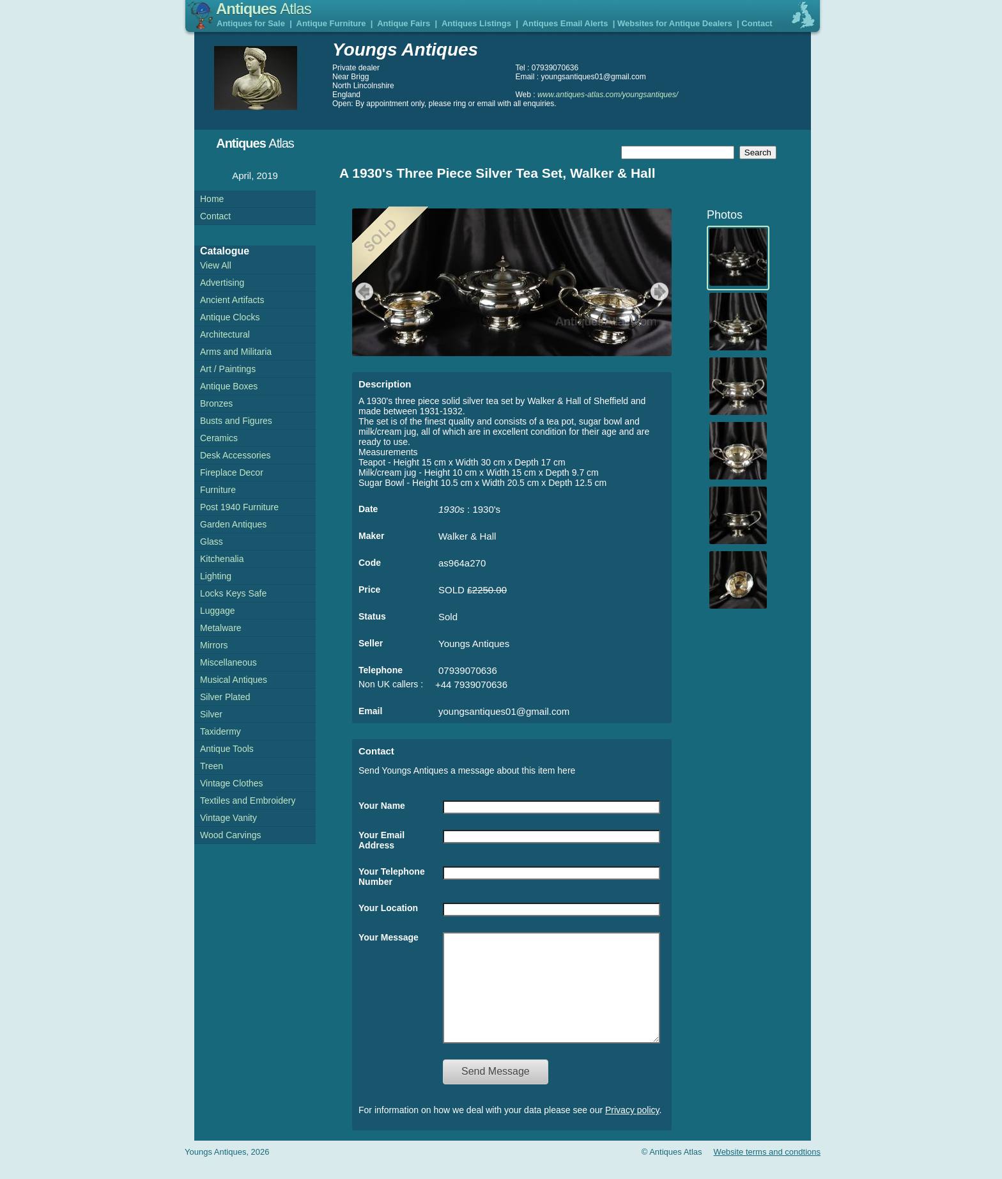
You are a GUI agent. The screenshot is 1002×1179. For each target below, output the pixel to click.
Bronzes (216, 403)
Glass (211, 541)
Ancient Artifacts (232, 300)
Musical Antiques (233, 680)
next (661, 292)
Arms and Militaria (236, 352)
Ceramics (219, 438)
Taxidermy (220, 731)
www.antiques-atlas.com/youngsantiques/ (607, 94)
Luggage (217, 610)
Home (212, 199)
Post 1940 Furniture (239, 507)
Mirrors (214, 645)
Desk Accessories (235, 455)
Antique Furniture (331, 23)
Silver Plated (225, 697)
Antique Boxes (229, 386)
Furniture (218, 490)
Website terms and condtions (767, 1171)
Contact (756, 23)
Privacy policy (632, 1129)
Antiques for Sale (251, 23)
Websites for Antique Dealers (674, 23)
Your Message (388, 937)
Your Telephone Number (391, 876)
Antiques (263, 8)
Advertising (222, 282)
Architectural (225, 334)
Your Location (388, 908)
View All (215, 265)
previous (362, 292)
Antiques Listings (476, 23)
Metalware (221, 628)
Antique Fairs (403, 23)
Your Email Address (381, 840)
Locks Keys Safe (233, 593)
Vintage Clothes (231, 783)
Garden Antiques (233, 524)
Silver (211, 714)
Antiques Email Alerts (565, 23)
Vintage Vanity (228, 818)
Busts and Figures (236, 421)
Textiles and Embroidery (247, 800)
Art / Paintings (228, 369)
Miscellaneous (228, 662)
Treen (211, 766)
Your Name (381, 805)
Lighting (215, 576)
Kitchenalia (222, 559)
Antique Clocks (229, 317)
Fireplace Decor (231, 472)
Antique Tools (227, 749)
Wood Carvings (230, 835)
